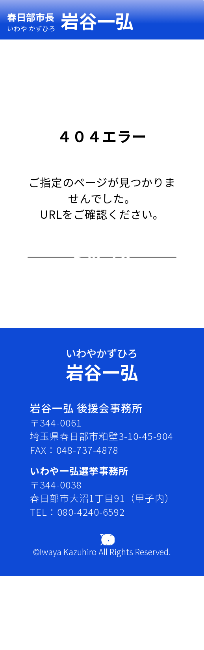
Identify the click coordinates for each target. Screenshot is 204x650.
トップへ (102, 298)
